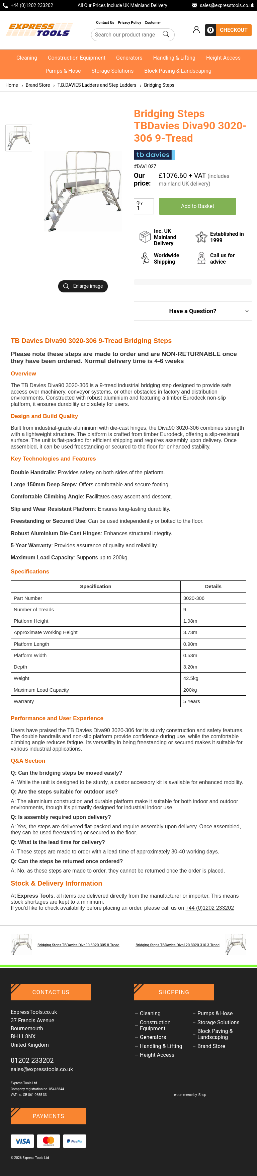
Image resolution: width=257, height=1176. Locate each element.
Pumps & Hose (63, 71)
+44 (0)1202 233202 (209, 908)
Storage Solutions (113, 71)
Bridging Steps (156, 85)
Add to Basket (197, 206)
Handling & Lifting (174, 58)
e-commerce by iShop (190, 1095)
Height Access (223, 58)
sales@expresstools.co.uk (42, 1069)
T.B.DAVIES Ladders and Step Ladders (94, 85)
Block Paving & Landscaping (177, 71)
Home (11, 85)
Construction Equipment (76, 58)
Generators (129, 58)
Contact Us (105, 22)
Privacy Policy (130, 22)
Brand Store (35, 85)
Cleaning (26, 58)
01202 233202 (32, 1060)
